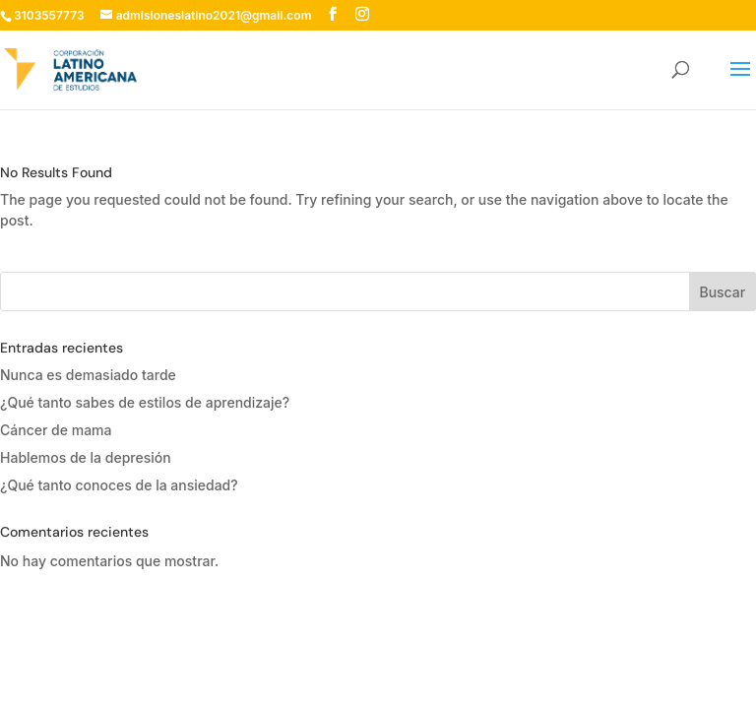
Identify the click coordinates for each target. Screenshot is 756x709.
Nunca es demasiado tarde (88, 374)
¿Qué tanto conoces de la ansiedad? (119, 485)
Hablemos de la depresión (85, 457)
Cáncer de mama (55, 429)
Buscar (722, 292)
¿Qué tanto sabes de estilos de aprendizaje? (144, 402)
